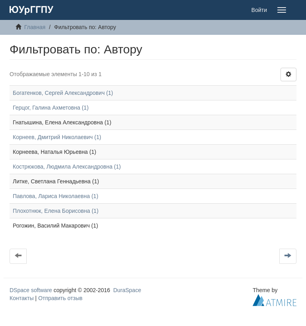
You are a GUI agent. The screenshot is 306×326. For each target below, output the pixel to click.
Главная (34, 27)
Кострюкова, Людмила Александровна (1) (67, 166)
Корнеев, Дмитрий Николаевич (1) (57, 137)
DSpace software (31, 290)
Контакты (21, 298)
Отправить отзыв (60, 298)
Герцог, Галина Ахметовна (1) (50, 107)
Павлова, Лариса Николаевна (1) (55, 196)
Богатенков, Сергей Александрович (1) (63, 93)
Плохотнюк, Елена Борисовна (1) (55, 211)
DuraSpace (127, 290)
